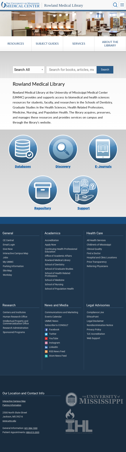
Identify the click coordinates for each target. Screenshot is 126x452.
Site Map (7, 270)
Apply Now (50, 244)
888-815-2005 (32, 432)
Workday (7, 275)
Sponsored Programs (14, 332)
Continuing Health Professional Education (61, 250)
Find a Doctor (94, 253)
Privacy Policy (94, 329)
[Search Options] (29, 70)
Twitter (50, 334)
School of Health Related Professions (57, 274)
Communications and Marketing (61, 312)
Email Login (9, 244)
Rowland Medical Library (63, 5)
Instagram (52, 343)
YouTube (51, 338)
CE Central (8, 240)
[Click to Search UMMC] (115, 5)
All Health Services (96, 240)
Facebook (52, 329)
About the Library (110, 43)
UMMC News (51, 321)
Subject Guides (47, 43)
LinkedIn (51, 347)
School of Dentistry (54, 264)
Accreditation (52, 240)
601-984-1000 (30, 428)
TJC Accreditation (96, 334)
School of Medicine (54, 280)
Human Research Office (15, 316)
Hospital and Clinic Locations (102, 257)
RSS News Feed (55, 351)
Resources (16, 43)
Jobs (5, 257)
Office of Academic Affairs (58, 256)
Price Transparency (97, 262)
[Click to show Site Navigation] (122, 5)
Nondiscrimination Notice (100, 325)
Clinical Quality (94, 249)
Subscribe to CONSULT (56, 325)
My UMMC (8, 262)
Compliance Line (95, 312)
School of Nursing (54, 284)
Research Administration (15, 328)
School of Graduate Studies (59, 269)
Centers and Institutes (14, 312)
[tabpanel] (63, 23)
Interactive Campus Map (15, 253)
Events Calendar (53, 316)
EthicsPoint (93, 316)
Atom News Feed (56, 356)
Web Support (93, 338)
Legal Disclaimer (95, 321)
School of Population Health (59, 289)
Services (78, 43)
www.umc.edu (9, 421)
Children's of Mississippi (99, 244)
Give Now (8, 249)
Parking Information (13, 266)
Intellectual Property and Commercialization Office (16, 322)
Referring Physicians (97, 266)
